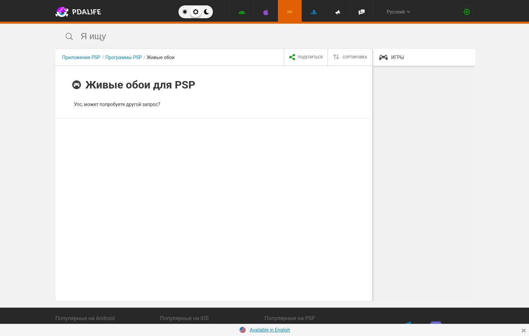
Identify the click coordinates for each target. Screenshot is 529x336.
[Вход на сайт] (467, 12)
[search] (251, 36)
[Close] (524, 331)
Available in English (270, 330)
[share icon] (306, 57)
